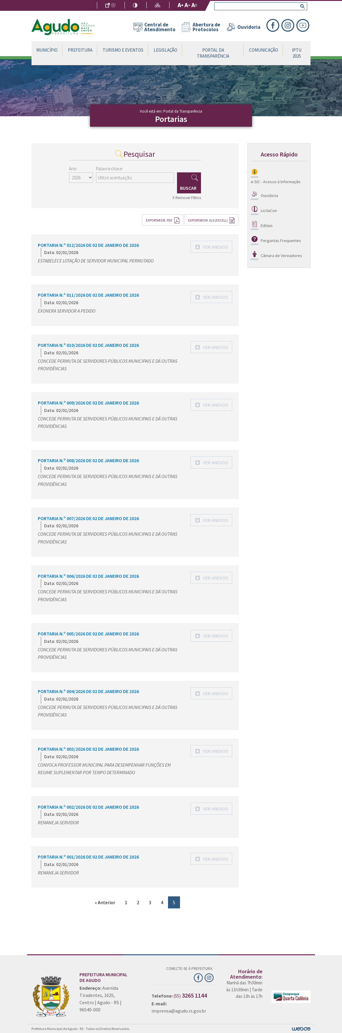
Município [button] (47, 50)
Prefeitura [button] (80, 50)
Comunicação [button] (263, 50)
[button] (211, 247)
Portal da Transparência (213, 53)
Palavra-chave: (109, 168)
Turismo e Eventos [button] (123, 50)
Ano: (73, 168)
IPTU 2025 (297, 53)
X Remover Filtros (186, 197)
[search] (260, 6)
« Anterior (105, 902)
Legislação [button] (165, 50)
